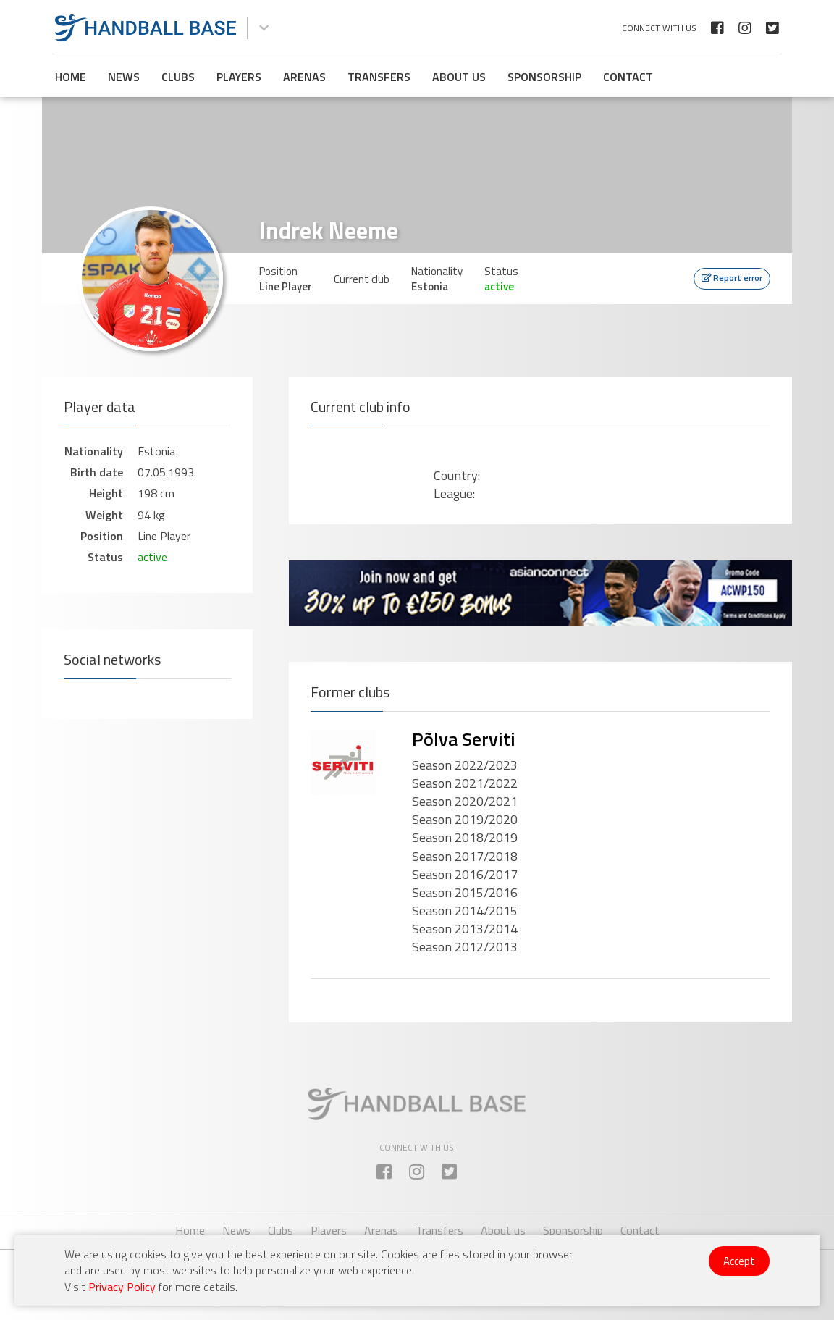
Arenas (304, 77)
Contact (628, 77)
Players (238, 77)
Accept (739, 1261)
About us (459, 77)
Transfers (379, 77)
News (124, 77)
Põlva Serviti (463, 739)
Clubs (178, 77)
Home (70, 77)
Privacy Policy (122, 1286)
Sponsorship (544, 77)
